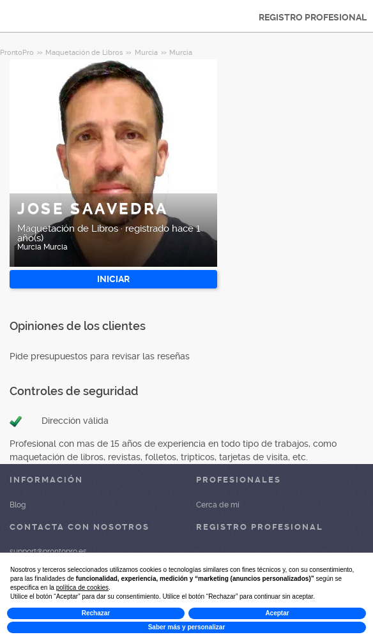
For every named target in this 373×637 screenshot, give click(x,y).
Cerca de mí (218, 504)
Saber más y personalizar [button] (186, 627)
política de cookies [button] (82, 587)
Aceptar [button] (277, 613)
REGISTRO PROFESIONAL (313, 17)
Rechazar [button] (96, 613)
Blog (18, 504)
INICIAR (113, 279)
